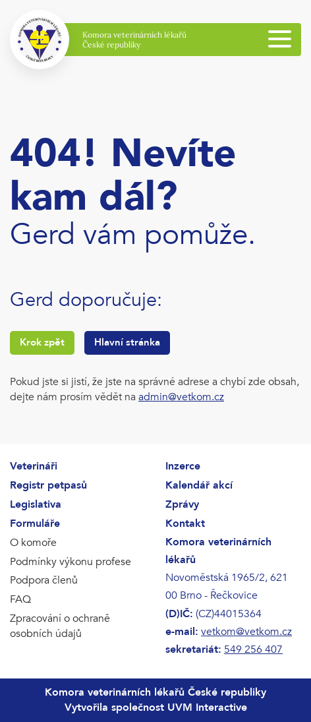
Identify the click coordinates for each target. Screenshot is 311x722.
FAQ (20, 599)
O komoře (33, 542)
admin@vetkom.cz (181, 397)
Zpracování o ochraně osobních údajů (60, 626)
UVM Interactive (207, 707)
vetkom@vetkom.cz (246, 631)
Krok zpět (42, 342)
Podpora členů (44, 580)
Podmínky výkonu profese (70, 562)
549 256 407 (253, 649)
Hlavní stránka (127, 342)
